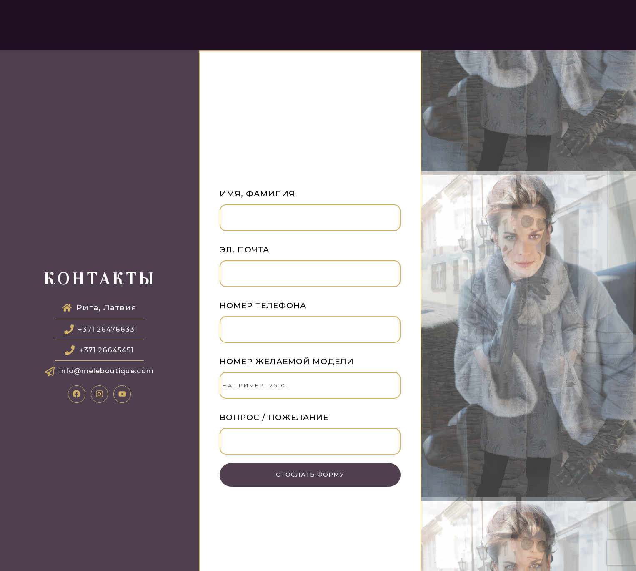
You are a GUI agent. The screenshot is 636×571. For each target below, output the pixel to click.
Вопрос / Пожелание (310, 436)
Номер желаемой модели (310, 380)
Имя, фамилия (310, 212)
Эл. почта (310, 268)
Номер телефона (310, 324)
